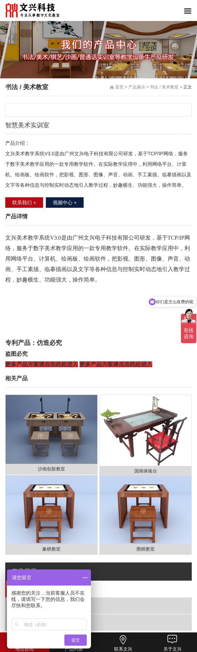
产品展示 (136, 87)
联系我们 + (24, 202)
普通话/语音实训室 (37, 605)
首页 (119, 87)
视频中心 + (65, 202)
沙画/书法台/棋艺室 (38, 622)
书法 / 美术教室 (33, 588)
